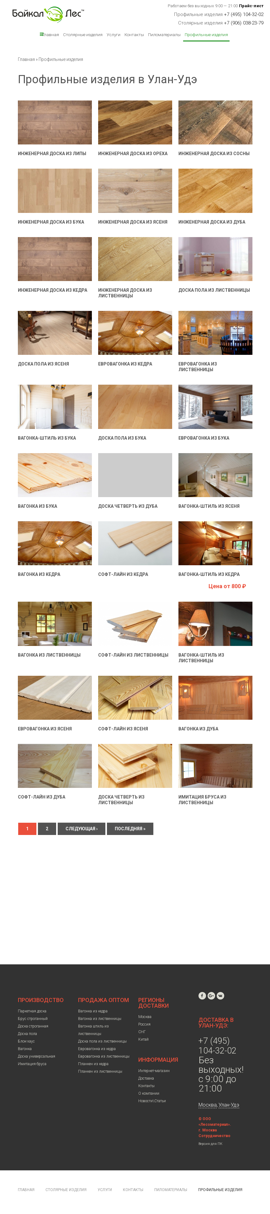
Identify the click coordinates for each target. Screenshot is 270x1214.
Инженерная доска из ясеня (132, 222)
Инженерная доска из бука (51, 222)
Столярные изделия (83, 34)
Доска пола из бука (122, 438)
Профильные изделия (206, 34)
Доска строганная (33, 1026)
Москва (144, 1017)
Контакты (134, 34)
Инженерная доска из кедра (52, 290)
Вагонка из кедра (39, 574)
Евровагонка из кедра (125, 363)
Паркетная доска (32, 1011)
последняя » (130, 828)
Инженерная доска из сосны (214, 153)
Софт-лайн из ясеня (123, 728)
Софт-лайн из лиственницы (133, 655)
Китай (143, 1039)
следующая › (82, 828)
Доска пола (27, 1034)
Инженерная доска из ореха (132, 153)
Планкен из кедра (93, 1064)
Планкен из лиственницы (100, 1071)
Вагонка (25, 1049)
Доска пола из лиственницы (214, 290)
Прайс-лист (251, 5)
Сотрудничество (214, 1136)
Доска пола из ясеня (43, 363)
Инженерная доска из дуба (211, 222)
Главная (50, 34)
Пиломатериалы (164, 34)
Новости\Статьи (152, 1101)
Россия (144, 1024)
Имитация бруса (32, 1064)
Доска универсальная (36, 1056)
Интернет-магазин (154, 1071)
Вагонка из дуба (198, 728)
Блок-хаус (26, 1041)
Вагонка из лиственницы (49, 655)
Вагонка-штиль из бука (47, 438)
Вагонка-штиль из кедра (209, 574)
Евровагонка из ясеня (45, 728)
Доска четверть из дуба (127, 506)
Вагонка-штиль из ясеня (209, 506)
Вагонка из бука (37, 506)
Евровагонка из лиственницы (104, 1056)
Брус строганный (33, 1018)
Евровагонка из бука (203, 438)
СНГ (142, 1032)
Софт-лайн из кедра (123, 574)
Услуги (113, 34)
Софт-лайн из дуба (41, 796)
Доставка (146, 1078)
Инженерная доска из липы (52, 153)
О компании (148, 1093)
